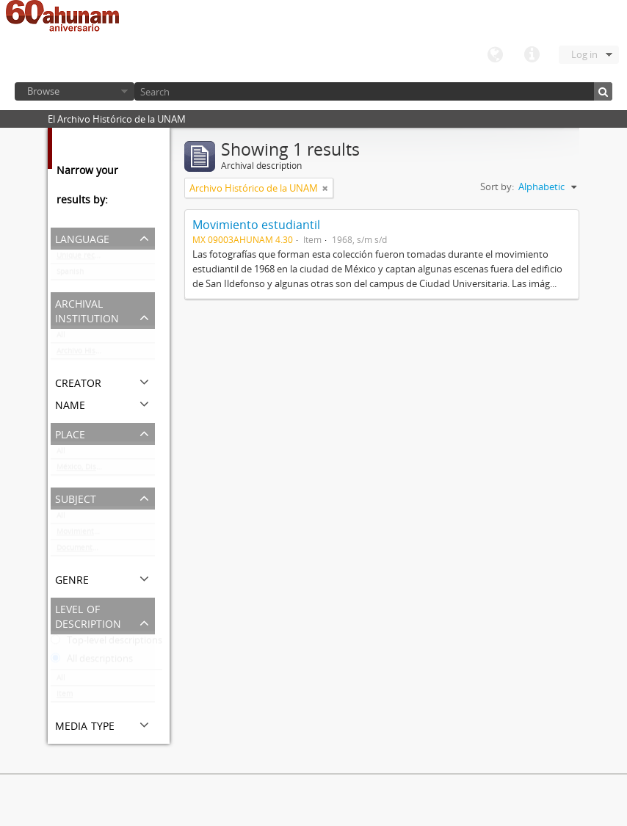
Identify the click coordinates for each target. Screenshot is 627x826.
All (61, 338)
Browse (43, 91)
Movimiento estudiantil (256, 225)
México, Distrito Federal (98, 470)
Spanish (70, 274)
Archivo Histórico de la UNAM (106, 354)
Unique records (83, 258)
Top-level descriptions (106, 643)
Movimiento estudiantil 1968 (106, 534)
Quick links (531, 55)
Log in (584, 54)
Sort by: (497, 186)
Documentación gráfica (97, 551)
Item (65, 697)
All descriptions (92, 661)
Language (494, 55)
